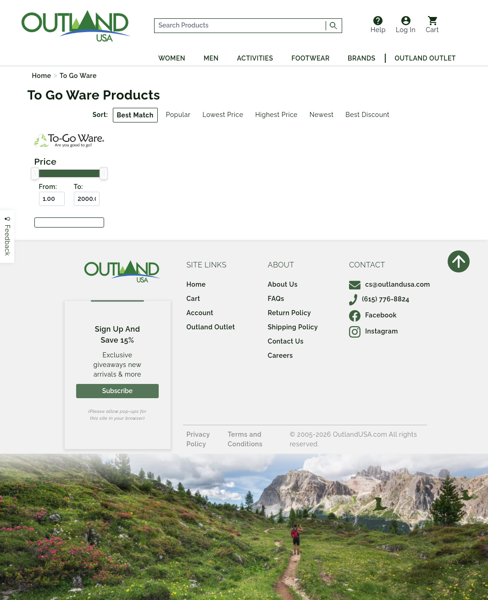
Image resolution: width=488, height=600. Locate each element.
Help (378, 24)
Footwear (311, 58)
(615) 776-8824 (379, 299)
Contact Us (286, 341)
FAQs (276, 298)
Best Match (135, 115)
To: (78, 186)
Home (41, 75)
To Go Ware (78, 75)
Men (211, 58)
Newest (322, 114)
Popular (178, 114)
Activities (255, 58)
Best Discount (367, 114)
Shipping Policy (293, 327)
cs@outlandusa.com (389, 284)
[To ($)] (87, 199)
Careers (280, 355)
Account (200, 313)
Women (171, 58)
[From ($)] (52, 199)
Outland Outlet (425, 58)
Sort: (100, 114)
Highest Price (276, 114)
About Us (283, 284)
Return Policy (289, 313)
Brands (361, 58)
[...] (240, 26)
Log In (406, 24)
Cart (432, 24)
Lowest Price (222, 114)
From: (48, 186)
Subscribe (117, 390)
